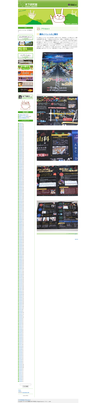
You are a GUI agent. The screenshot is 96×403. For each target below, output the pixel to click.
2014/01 (20, 341)
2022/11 (20, 179)
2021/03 (20, 210)
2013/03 (20, 355)
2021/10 (20, 199)
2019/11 (20, 234)
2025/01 (20, 140)
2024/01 (20, 158)
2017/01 (20, 286)
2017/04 (20, 282)
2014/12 (20, 324)
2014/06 (20, 333)
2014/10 (20, 327)
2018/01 (20, 268)
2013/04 (20, 353)
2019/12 (20, 233)
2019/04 (20, 245)
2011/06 (20, 379)
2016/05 (20, 298)
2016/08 (20, 294)
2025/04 (20, 135)
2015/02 (20, 321)
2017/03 (20, 283)
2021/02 (20, 211)
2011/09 (20, 376)
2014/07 (20, 332)
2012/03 (20, 367)
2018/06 (20, 260)
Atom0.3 (19, 391)
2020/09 (20, 219)
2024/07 (20, 149)
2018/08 (20, 257)
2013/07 (20, 350)
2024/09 (20, 146)
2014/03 (20, 338)
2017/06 (20, 279)
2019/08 (20, 239)
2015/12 (20, 306)
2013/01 (20, 356)
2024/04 (20, 153)
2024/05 (20, 152)
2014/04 (20, 337)
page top (76, 239)
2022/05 (20, 189)
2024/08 (20, 147)
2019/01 (20, 250)
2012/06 (20, 362)
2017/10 (20, 272)
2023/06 (20, 169)
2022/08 (20, 184)
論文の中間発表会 (22, 117)
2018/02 (20, 266)
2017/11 (20, 271)
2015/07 (20, 314)
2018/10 (20, 254)
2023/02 (20, 175)
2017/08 (20, 275)
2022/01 (20, 195)
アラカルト (45, 29)
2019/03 (20, 246)
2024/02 (20, 156)
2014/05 (20, 335)
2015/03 (20, 320)
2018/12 (20, 251)
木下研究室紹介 (22, 399)
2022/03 (20, 192)
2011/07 (20, 378)
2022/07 (20, 185)
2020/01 (20, 231)
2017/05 (20, 280)
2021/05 (20, 207)
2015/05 (20, 317)
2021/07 (20, 204)
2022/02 (20, 193)
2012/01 (20, 370)
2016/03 (20, 301)
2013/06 (20, 352)
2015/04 (20, 318)
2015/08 (20, 312)
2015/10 (20, 309)
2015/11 (20, 307)
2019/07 (20, 240)
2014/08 (20, 330)
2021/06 (20, 205)
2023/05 (20, 170)
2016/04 (20, 300)
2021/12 (20, 196)
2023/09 (20, 164)
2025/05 (20, 134)
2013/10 (20, 346)
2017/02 (20, 285)
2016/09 (20, 292)
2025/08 (20, 129)
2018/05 (20, 262)
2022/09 (20, 182)
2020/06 (20, 224)
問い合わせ (28, 399)
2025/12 (20, 123)
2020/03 (20, 228)
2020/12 (20, 214)
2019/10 (20, 236)
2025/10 (20, 126)
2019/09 (20, 237)
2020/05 (20, 225)
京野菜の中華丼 (22, 114)
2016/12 (20, 288)
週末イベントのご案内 (23, 116)
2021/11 (20, 198)
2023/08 (20, 166)
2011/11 (20, 373)
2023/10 (20, 163)
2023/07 (20, 167)
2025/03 (20, 137)
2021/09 (20, 201)
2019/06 (20, 242)
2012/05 (20, 364)
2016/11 (20, 289)
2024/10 (20, 144)
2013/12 (20, 343)
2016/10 (20, 291)
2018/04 (20, 263)
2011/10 (20, 375)
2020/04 (20, 227)
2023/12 (20, 159)
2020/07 (20, 222)
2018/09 (20, 256)
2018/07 (20, 259)
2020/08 (20, 221)
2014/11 (20, 326)
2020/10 (20, 217)
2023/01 (20, 176)
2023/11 (20, 161)
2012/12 (20, 358)
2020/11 (20, 216)
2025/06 (20, 132)
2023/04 (20, 172)
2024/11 (20, 143)
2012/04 (20, 365)
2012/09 (20, 359)
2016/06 (20, 297)
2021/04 (20, 208)
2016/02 (20, 303)
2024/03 (20, 155)
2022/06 (20, 187)
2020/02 (20, 230)
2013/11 (20, 344)
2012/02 (20, 369)
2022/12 (20, 178)
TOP (25, 27)
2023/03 (20, 173)
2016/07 (20, 295)
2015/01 (20, 323)
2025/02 (20, 138)
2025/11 (20, 124)
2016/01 (20, 304)
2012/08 (20, 361)
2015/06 (20, 315)
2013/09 (20, 347)
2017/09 (20, 274)
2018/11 (20, 253)
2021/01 (20, 213)
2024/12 (20, 141)
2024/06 (20, 150)
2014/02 (20, 340)
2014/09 (20, 329)
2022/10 (20, 181)
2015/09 (20, 311)
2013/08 (20, 349)
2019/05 (20, 243)
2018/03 (20, 265)
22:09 (76, 233)
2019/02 (20, 248)
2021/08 (20, 202)
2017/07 (20, 277)
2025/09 (20, 127)
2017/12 (20, 269)
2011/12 (20, 372)
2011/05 (20, 381)
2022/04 (20, 190)
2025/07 (20, 131)
